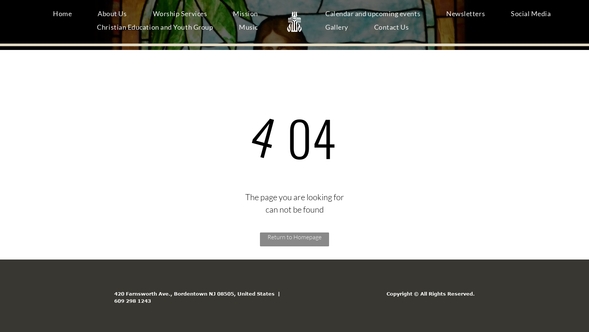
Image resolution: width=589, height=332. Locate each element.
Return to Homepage (294, 237)
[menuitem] (65, 15)
